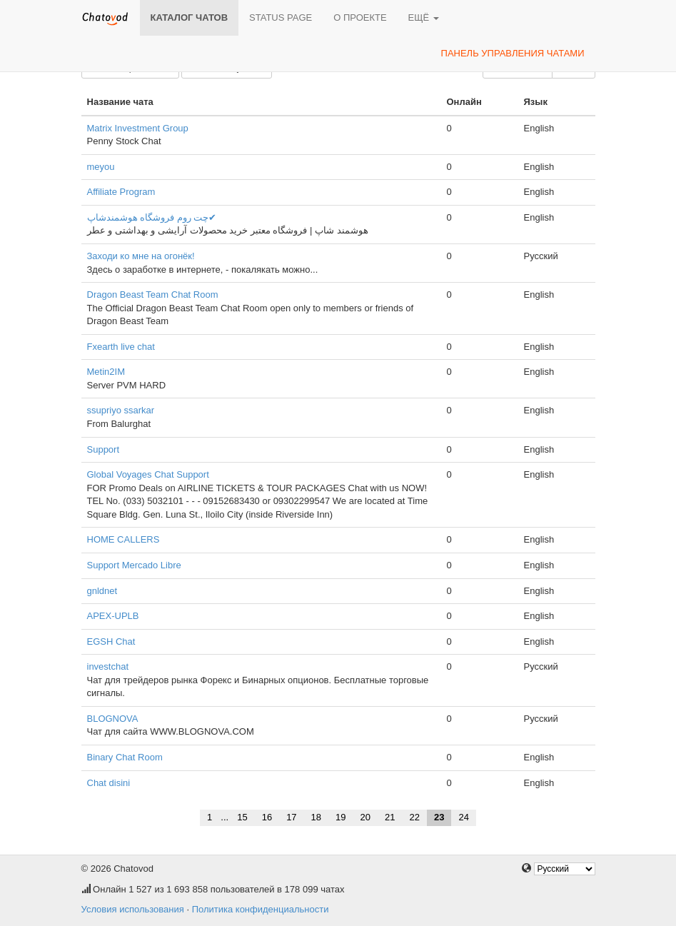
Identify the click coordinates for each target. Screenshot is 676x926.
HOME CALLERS (123, 539)
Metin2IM (106, 371)
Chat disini (109, 782)
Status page (280, 17)
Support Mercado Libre (134, 565)
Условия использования (132, 909)
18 (316, 817)
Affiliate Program (121, 191)
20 (365, 817)
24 (463, 817)
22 (414, 817)
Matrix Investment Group (137, 128)
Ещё (423, 17)
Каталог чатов (189, 17)
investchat (108, 666)
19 (340, 817)
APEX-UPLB (113, 615)
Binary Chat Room (125, 757)
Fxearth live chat (121, 346)
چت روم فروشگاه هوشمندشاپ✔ (152, 217)
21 (390, 817)
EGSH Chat (111, 641)
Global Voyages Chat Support (148, 474)
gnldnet (102, 590)
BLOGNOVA (112, 718)
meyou (101, 166)
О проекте (359, 17)
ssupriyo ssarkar (121, 410)
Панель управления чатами (513, 53)
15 (242, 817)
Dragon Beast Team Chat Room (152, 294)
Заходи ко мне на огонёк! (141, 256)
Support (103, 449)
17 (291, 817)
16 (267, 817)
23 (439, 817)
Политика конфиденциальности (260, 909)
